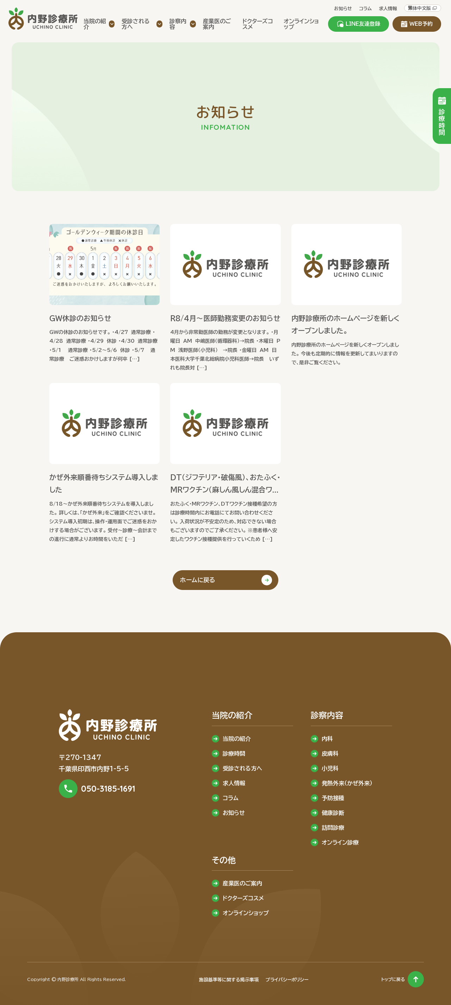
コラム (365, 8)
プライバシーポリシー (287, 979)
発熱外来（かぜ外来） (347, 783)
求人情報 (388, 8)
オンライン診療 (340, 842)
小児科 (330, 768)
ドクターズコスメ (243, 898)
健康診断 (333, 813)
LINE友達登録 (358, 24)
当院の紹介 (237, 739)
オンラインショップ (246, 913)
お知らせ (343, 8)
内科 (327, 739)
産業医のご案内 (242, 883)
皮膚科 (330, 753)
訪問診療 (333, 827)
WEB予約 (417, 24)
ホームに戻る (197, 580)
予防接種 (333, 798)
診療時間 (234, 753)
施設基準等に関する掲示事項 (229, 979)
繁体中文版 (422, 8)
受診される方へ (242, 768)
